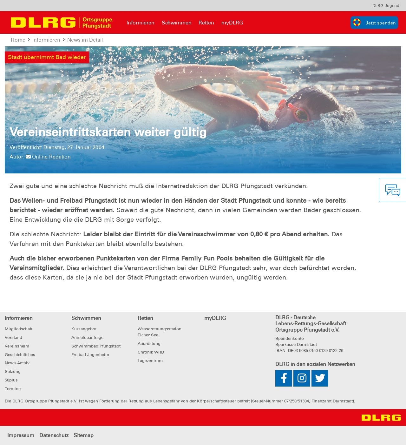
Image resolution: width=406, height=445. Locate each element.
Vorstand (13, 337)
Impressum (20, 435)
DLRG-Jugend (385, 5)
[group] (374, 22)
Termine (13, 388)
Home (18, 40)
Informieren (140, 23)
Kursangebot (83, 329)
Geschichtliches (20, 354)
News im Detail (85, 40)
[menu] (385, 5)
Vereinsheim (17, 346)
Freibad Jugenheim (90, 354)
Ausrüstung (149, 343)
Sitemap (84, 435)
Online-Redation (48, 157)
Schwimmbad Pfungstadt (96, 346)
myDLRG (232, 23)
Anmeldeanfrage (87, 337)
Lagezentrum (150, 360)
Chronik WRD (151, 352)
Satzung (13, 371)
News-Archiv (17, 363)
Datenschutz (54, 435)
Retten (206, 23)
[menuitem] (385, 5)
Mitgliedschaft (18, 329)
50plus (11, 380)
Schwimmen (177, 23)
